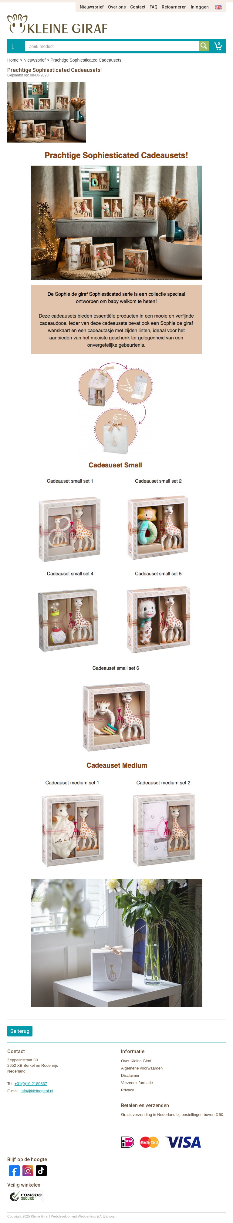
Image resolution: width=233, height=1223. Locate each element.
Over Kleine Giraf (136, 1061)
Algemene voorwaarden (142, 1068)
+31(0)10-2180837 (31, 1083)
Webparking (87, 1216)
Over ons (117, 7)
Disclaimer (130, 1075)
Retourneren (174, 7)
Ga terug (19, 1031)
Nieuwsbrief (92, 7)
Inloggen (200, 7)
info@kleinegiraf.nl (37, 1091)
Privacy (127, 1090)
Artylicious (107, 1216)
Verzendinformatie (137, 1082)
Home (13, 60)
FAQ (153, 7)
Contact (137, 7)
